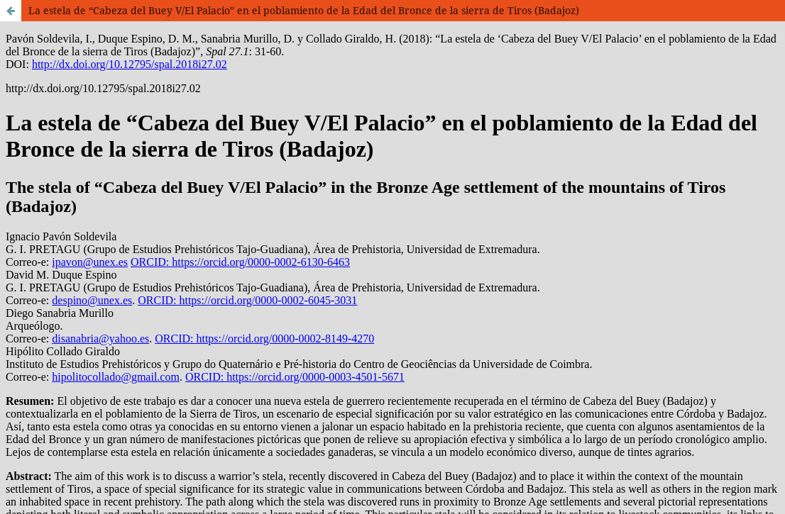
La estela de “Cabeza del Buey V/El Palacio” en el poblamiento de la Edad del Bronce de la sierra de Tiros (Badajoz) (303, 10)
